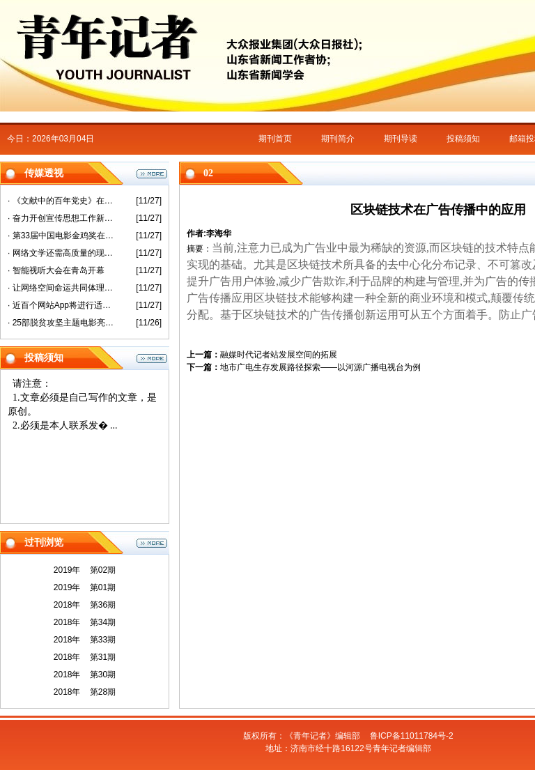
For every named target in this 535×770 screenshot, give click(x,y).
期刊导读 (400, 139)
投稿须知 (463, 139)
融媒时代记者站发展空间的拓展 (278, 355)
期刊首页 (275, 139)
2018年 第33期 (85, 640)
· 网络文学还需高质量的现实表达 (62, 253)
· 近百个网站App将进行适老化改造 (62, 305)
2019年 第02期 (85, 570)
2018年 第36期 (85, 605)
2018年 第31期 (85, 657)
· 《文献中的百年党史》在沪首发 (62, 201)
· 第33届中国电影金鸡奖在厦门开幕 (62, 235)
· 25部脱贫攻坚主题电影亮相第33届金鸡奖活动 (62, 323)
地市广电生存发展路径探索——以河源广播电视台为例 (320, 367)
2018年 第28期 (85, 692)
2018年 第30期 (85, 674)
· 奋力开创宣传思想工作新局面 (62, 218)
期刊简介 (338, 139)
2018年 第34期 (85, 622)
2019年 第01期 (85, 587)
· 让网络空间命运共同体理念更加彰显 (62, 288)
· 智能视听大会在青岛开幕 (56, 270)
